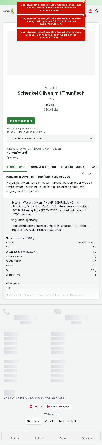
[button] (96, 11)
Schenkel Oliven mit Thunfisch (51, 93)
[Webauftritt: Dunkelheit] (67, 421)
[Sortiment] (39, 436)
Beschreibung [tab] (15, 167)
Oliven (56, 148)
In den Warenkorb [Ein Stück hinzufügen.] (21, 120)
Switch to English (58, 406)
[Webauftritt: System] (33, 421)
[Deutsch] (89, 11)
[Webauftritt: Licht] (49, 421)
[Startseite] (15, 436)
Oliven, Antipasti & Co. (34, 148)
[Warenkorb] (87, 436)
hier (63, 398)
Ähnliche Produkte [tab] (74, 167)
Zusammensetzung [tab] (42, 167)
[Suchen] (63, 436)
